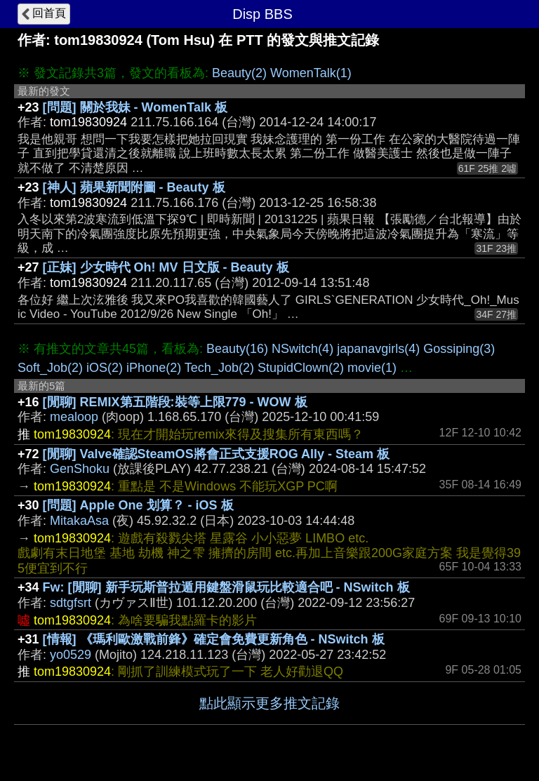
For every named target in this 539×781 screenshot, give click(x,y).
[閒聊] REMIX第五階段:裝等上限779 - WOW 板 (175, 402)
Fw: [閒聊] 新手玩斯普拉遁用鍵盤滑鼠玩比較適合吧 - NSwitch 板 (226, 587)
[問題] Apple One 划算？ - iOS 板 (138, 505)
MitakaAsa (79, 521)
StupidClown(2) (301, 368)
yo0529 (70, 655)
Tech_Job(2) (219, 368)
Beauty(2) (239, 73)
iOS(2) (104, 368)
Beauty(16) (237, 349)
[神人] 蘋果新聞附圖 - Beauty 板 (134, 187)
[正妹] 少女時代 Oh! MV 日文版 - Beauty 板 (166, 267)
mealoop (74, 417)
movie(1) (372, 368)
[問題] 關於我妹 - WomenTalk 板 (135, 107)
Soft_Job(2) (50, 368)
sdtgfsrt (70, 603)
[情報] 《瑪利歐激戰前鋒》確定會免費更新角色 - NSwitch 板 (214, 639)
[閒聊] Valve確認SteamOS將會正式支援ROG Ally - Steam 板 (216, 454)
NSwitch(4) (302, 349)
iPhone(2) (153, 368)
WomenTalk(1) (311, 73)
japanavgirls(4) (378, 349)
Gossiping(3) (459, 349)
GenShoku (79, 469)
